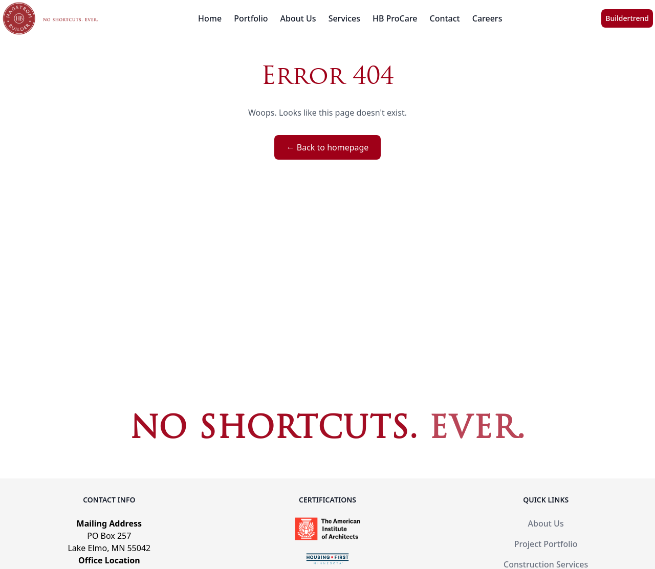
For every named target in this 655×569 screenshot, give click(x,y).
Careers (487, 18)
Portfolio (251, 18)
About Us (298, 18)
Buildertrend (627, 18)
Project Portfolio (546, 544)
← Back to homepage (328, 147)
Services (344, 18)
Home (210, 18)
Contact (445, 18)
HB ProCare (395, 18)
